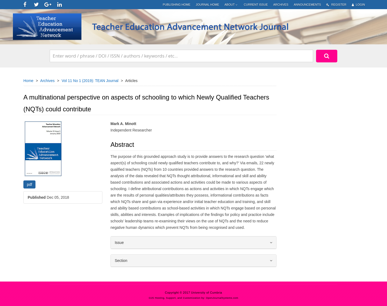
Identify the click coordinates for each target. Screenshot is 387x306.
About (231, 4)
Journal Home (207, 4)
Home (28, 81)
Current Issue (256, 4)
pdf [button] (29, 184)
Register (336, 4)
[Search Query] (181, 56)
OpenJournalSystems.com (222, 298)
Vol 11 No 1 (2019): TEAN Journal (90, 81)
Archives (280, 4)
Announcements (307, 4)
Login (358, 4)
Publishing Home (177, 4)
